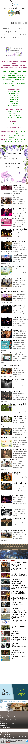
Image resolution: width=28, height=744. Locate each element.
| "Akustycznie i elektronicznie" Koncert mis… (18, 646)
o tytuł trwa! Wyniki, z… (13, 278)
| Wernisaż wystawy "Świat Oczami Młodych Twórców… (18, 639)
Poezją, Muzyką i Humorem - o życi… (14, 208)
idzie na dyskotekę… (11, 472)
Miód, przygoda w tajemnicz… (14, 229)
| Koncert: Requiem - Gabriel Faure (19, 574)
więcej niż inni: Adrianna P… (13, 427)
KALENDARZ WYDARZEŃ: (7, 560)
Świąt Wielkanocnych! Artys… (14, 266)
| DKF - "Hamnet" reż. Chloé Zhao (17, 652)
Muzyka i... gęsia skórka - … (13, 305)
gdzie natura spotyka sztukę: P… (14, 353)
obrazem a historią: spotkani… (13, 379)
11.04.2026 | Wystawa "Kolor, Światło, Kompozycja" (19, 564)
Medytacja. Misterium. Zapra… (14, 449)
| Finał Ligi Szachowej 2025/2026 (18, 592)
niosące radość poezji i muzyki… (13, 330)
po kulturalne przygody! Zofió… (14, 254)
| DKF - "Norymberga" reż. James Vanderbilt (17, 581)
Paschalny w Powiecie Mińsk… (14, 404)
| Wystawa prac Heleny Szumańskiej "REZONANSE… (19, 587)
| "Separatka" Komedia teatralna (19, 603)
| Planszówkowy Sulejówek (16, 633)
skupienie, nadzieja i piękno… (13, 185)
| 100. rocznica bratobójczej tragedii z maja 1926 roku (19, 610)
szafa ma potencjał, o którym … (13, 483)
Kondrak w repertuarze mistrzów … (14, 508)
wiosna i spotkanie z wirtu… (14, 241)
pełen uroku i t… (9, 460)
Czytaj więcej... (8, 742)
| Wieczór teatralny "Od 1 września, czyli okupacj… (19, 616)
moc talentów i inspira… (13, 196)
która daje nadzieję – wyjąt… (13, 218)
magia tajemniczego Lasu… (14, 416)
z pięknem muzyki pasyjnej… (14, 518)
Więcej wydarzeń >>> (6, 662)
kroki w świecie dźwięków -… (14, 340)
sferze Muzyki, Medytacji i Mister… (13, 317)
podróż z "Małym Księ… (13, 495)
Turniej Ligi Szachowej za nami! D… (13, 531)
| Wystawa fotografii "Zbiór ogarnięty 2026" (19, 598)
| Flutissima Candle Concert (18, 569)
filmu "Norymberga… (11, 391)
